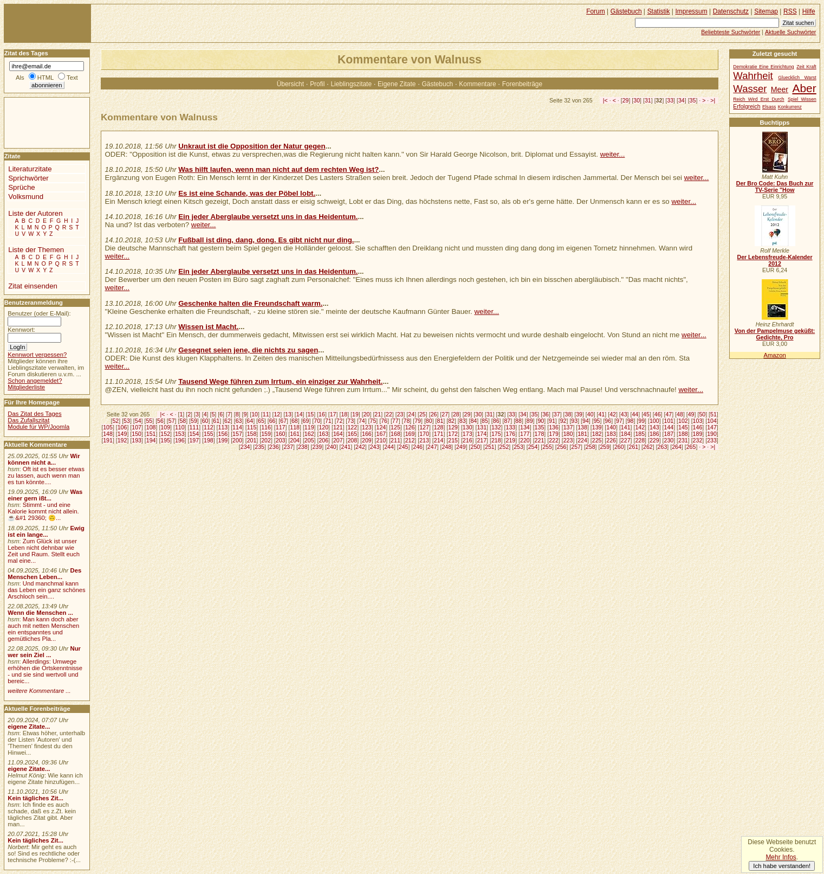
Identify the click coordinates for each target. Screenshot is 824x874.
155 (208, 433)
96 (608, 420)
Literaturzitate (29, 169)
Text (72, 77)
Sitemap (766, 11)
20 (367, 414)
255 (547, 447)
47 (668, 414)
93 (574, 420)
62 (227, 420)
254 (533, 447)
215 (453, 440)
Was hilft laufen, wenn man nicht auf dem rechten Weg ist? (278, 169)
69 (306, 420)
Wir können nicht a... (44, 459)
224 (582, 440)
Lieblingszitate (351, 84)
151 (151, 433)
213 (424, 440)
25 (422, 414)
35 (693, 100)
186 (654, 433)
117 (281, 427)
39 (579, 414)
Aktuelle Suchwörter (790, 32)
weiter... (612, 154)
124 (381, 427)
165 (352, 433)
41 (601, 414)
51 (713, 414)
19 (355, 414)
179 (554, 433)
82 (451, 420)
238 (303, 447)
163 (323, 433)
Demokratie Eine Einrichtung (763, 66)
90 (540, 420)
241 (346, 447)
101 (669, 420)
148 (108, 433)
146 (698, 427)
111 (194, 427)
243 (375, 447)
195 (165, 440)
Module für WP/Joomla (38, 426)
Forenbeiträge (522, 84)
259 (604, 447)
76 (384, 420)
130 (467, 427)
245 (403, 447)
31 (648, 100)
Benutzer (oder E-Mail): (39, 313)
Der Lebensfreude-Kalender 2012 (774, 260)
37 (557, 414)
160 (281, 433)
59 (194, 420)
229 (654, 440)
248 (446, 447)
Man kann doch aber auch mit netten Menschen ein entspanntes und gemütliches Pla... (43, 629)
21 (377, 414)
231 (683, 440)
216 (467, 440)
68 (294, 420)
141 (626, 427)
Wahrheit (753, 75)
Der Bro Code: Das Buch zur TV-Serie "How (775, 186)
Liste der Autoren (35, 213)
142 (640, 427)
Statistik (658, 11)
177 (525, 433)
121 (338, 427)
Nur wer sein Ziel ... (44, 651)
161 (295, 433)
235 (259, 447)
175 (496, 433)
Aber (804, 88)
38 (568, 414)
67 (283, 420)
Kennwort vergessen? (37, 354)
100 (654, 420)
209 (367, 440)
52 (115, 420)
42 (612, 414)
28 (456, 414)
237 (288, 447)
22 (389, 414)
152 (165, 433)
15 (310, 414)
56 (160, 420)
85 (485, 420)
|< (605, 100)
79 (417, 420)
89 (530, 420)
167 (381, 433)
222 (554, 440)
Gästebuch (437, 84)
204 (295, 440)
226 (611, 440)
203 (281, 440)
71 (328, 420)
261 (634, 447)
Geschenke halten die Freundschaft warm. (250, 303)
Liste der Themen (36, 250)
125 (395, 427)
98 (630, 420)
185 (640, 433)
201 (252, 440)
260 (619, 447)
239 (317, 447)
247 (432, 447)
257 (576, 447)
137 (568, 427)
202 (266, 440)
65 (261, 420)
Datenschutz (731, 11)
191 (108, 440)
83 (462, 420)
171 (439, 433)
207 (338, 440)
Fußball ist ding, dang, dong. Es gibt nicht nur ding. (266, 240)
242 (360, 447)
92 (563, 420)
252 (504, 447)
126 (410, 427)
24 (411, 414)
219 (510, 440)
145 (683, 427)
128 (439, 427)
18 (344, 414)
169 (410, 433)
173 (467, 433)
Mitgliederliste (26, 387)
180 (568, 433)
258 (590, 447)
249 (461, 447)
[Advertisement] (36, 122)
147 (712, 427)
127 (424, 427)
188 (683, 433)
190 (712, 433)
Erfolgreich (746, 107)
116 (266, 427)
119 (309, 427)
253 (518, 447)
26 (434, 414)
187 (669, 433)
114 (237, 427)
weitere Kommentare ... (39, 690)
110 (180, 427)
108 (151, 427)
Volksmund (25, 196)
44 (635, 414)
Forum (595, 11)
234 (245, 447)
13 (288, 414)
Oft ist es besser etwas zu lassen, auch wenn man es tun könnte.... (46, 475)
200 (237, 440)
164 (338, 433)
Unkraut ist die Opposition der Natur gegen (251, 146)
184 (626, 433)
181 (582, 433)
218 (496, 440)
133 (510, 427)
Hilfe (808, 11)
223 (568, 440)
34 (681, 100)
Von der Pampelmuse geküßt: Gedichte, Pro (775, 333)
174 (481, 433)
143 (654, 427)
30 (636, 100)
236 (274, 447)
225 (597, 440)
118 (295, 427)
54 (138, 420)
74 (362, 420)
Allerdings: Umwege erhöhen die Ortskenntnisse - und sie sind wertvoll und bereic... (45, 671)
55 (149, 420)
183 (611, 433)
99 (641, 420)
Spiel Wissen (802, 99)
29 (625, 100)
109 (165, 427)
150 (136, 433)
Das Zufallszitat (28, 420)
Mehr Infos (780, 857)
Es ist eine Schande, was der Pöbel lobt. (246, 193)
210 (381, 440)
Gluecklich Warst (797, 77)
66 (272, 420)
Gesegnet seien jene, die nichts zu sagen (248, 350)
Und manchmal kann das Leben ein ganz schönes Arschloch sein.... (46, 590)
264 (677, 447)
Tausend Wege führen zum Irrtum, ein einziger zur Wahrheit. (280, 381)
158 (252, 433)
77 (395, 420)
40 (590, 414)
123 (367, 427)
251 (490, 447)
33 (670, 100)
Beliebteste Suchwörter (730, 32)
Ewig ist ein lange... (46, 531)
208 (352, 440)
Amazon (774, 355)
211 (395, 440)
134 (525, 427)
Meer (779, 89)
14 (299, 414)
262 (648, 447)
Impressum (692, 11)
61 (216, 420)
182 (597, 433)
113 (223, 427)
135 (539, 427)
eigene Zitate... (29, 726)
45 (646, 414)
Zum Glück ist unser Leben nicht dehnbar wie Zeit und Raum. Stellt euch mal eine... (44, 551)
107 (136, 427)
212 (410, 440)
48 (680, 414)
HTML (45, 77)
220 (525, 440)
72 (339, 420)
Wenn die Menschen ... (40, 612)
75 (373, 420)
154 (194, 433)
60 (205, 420)
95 (597, 420)
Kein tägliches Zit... (35, 798)
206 (323, 440)
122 (352, 427)
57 (171, 420)
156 (223, 433)
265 (691, 447)
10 (254, 414)
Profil (317, 84)
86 (496, 420)
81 (440, 420)
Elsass (769, 107)
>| (712, 100)
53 (127, 420)
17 (333, 414)
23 (400, 414)
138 (582, 427)
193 (136, 440)
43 (624, 414)
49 (691, 414)
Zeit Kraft (806, 66)
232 (698, 440)
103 (698, 420)
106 (122, 427)
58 (182, 420)
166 (367, 433)
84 (473, 420)
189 (698, 433)
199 (223, 440)
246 (418, 447)
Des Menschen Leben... (44, 573)
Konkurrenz (790, 107)
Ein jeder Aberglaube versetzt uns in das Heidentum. (268, 217)
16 (322, 414)
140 (611, 427)
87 (507, 420)
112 (208, 427)
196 (180, 440)
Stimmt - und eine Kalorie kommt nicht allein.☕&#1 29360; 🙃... (43, 511)
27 (445, 414)
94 (585, 420)
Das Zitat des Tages (34, 413)
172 (453, 433)
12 (277, 414)
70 (317, 420)
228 (640, 440)
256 (562, 447)
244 (389, 447)
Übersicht (290, 84)
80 (429, 420)
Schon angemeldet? (35, 380)
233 (712, 440)
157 (237, 433)
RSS (790, 11)
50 (702, 414)
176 (510, 433)
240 (331, 447)
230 (669, 440)
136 (554, 427)
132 (496, 427)
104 (712, 420)
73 (350, 420)
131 (481, 427)
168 (395, 433)
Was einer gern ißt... (45, 495)
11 (266, 414)
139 (597, 427)
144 (669, 427)
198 (208, 440)
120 (323, 427)
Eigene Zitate (397, 84)
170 (424, 433)
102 (683, 420)
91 (552, 420)
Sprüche (21, 187)
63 (239, 420)
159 (266, 433)
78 (407, 420)
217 (481, 440)
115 (252, 427)
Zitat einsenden (32, 286)
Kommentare (477, 84)
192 (122, 440)
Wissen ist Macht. (208, 327)
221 (539, 440)
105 (108, 427)
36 (545, 414)
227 (626, 440)
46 (657, 414)
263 (662, 447)
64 (249, 420)
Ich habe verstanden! (781, 866)
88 (518, 420)
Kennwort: (21, 329)
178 (539, 433)
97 (619, 420)
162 (309, 433)
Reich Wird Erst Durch (758, 99)
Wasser (750, 88)
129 (453, 427)
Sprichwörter (28, 178)
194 (151, 440)
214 (439, 440)
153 (180, 433)
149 (122, 433)
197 (194, 440)
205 (309, 440)
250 (475, 447)
